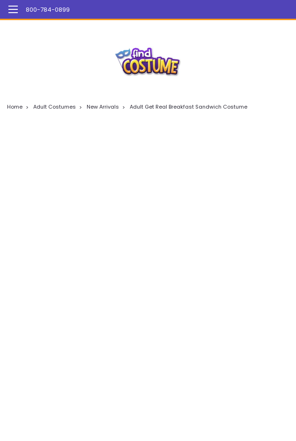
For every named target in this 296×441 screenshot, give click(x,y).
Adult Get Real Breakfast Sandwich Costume (188, 106)
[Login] (256, 9)
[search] (235, 9)
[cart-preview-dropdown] (277, 9)
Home (14, 106)
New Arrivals (103, 106)
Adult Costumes (54, 106)
